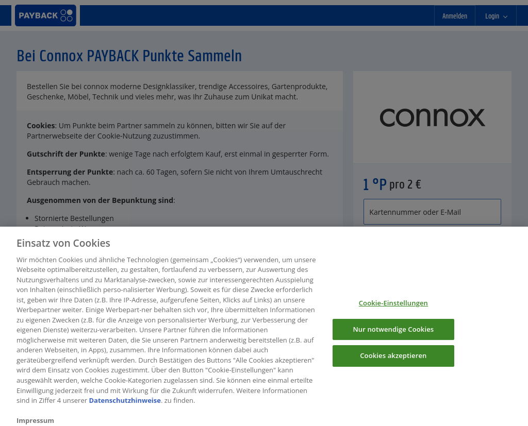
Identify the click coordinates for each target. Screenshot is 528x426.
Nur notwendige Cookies (393, 332)
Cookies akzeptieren (393, 359)
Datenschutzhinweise (125, 403)
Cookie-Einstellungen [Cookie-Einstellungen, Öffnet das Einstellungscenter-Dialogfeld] (393, 307)
